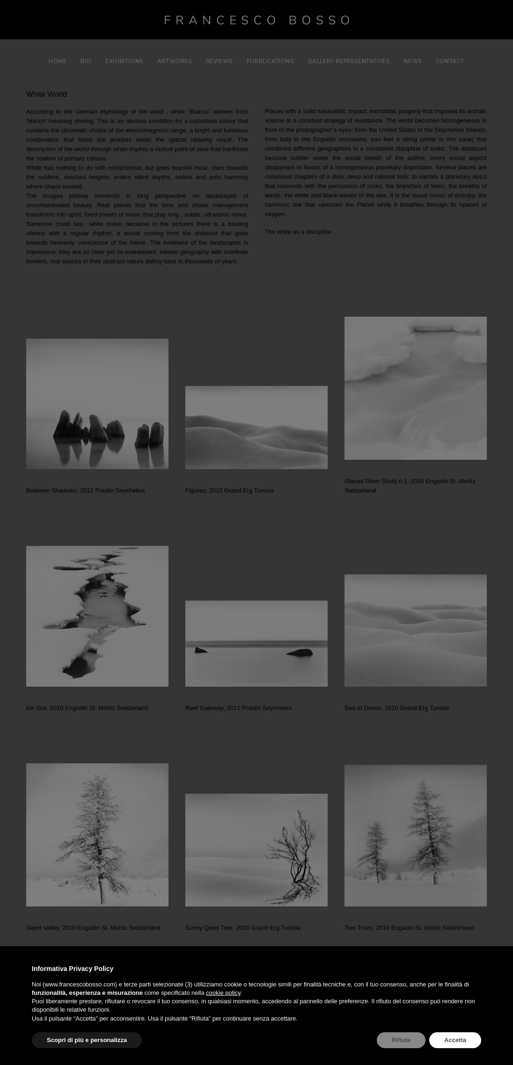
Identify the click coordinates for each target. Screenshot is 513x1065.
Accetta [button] (455, 1039)
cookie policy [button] (223, 992)
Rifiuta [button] (401, 1039)
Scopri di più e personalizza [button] (87, 1039)
